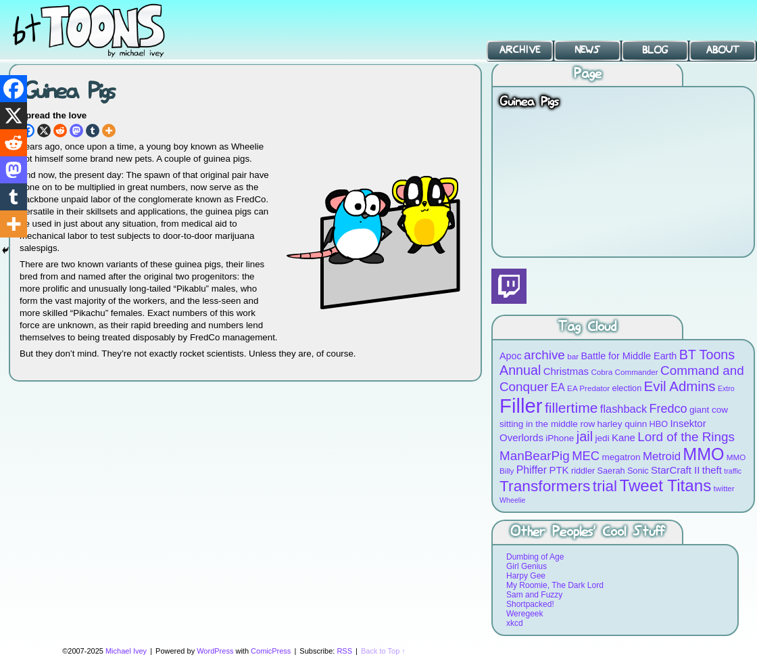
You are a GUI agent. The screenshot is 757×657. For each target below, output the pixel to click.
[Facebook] (13, 88)
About (722, 50)
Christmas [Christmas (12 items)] (566, 371)
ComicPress (271, 651)
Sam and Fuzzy (534, 594)
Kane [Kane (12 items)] (623, 437)
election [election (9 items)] (626, 388)
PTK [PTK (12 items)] (558, 470)
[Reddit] (60, 130)
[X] (44, 130)
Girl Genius (526, 566)
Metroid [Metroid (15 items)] (662, 456)
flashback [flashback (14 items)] (623, 409)
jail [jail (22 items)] (585, 436)
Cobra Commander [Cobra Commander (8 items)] (624, 371)
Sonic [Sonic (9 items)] (638, 471)
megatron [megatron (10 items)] (621, 457)
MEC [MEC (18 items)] (586, 456)
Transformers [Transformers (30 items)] (544, 486)
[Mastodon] (76, 130)
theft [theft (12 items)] (712, 470)
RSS (344, 651)
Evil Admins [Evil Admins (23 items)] (680, 386)
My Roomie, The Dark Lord (555, 585)
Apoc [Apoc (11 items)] (510, 355)
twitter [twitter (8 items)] (724, 488)
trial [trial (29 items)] (605, 486)
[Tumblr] (92, 130)
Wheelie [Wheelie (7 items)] (512, 500)
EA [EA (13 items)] (558, 387)
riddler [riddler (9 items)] (583, 471)
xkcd (514, 623)
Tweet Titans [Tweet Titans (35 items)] (665, 485)
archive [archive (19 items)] (544, 355)
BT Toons (101, 30)
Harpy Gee (525, 576)
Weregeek (524, 613)
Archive (519, 50)
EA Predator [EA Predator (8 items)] (588, 388)
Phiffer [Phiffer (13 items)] (531, 470)
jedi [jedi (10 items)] (602, 438)
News (587, 50)
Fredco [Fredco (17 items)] (668, 408)
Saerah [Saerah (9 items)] (611, 471)
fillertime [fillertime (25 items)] (571, 407)
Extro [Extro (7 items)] (726, 388)
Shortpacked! (530, 604)
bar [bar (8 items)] (573, 356)
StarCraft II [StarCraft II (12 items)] (675, 470)
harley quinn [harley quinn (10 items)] (622, 424)
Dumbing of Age (535, 557)
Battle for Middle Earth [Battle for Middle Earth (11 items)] (629, 355)
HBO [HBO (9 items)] (659, 424)
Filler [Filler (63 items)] (521, 405)
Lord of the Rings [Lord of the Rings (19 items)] (686, 437)
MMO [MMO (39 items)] (703, 454)
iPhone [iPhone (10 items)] (559, 438)
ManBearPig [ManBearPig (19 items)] (534, 456)
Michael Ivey (126, 651)
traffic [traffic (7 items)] (732, 471)
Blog (655, 50)
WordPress (215, 651)
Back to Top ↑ (383, 651)
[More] (109, 130)
